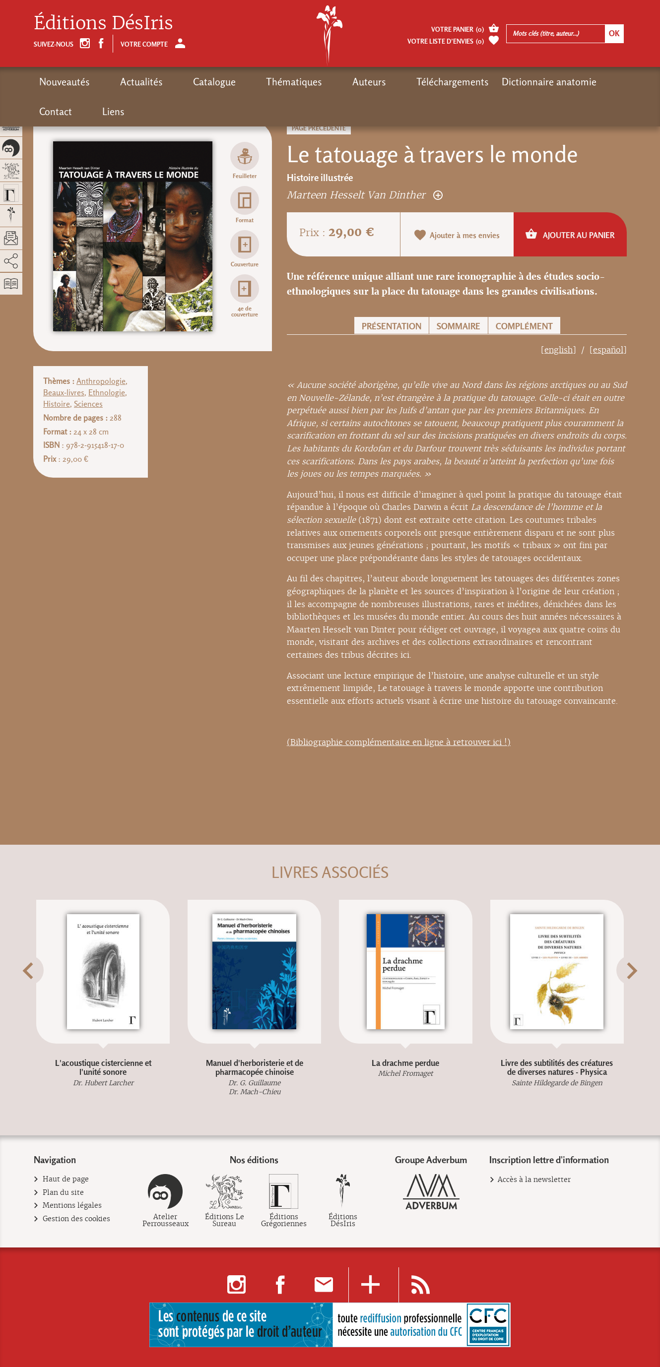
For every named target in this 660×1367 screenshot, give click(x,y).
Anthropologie (101, 381)
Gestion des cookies (76, 1219)
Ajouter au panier (570, 234)
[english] (558, 350)
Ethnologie (106, 392)
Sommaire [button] (458, 326)
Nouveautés (64, 82)
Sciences (88, 404)
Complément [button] (524, 326)
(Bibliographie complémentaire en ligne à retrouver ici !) (399, 742)
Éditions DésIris (103, 23)
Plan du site (63, 1192)
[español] (608, 350)
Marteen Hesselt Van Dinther (365, 194)
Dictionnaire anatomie (462, 82)
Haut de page (66, 1179)
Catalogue (179, 82)
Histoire (56, 404)
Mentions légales (72, 1205)
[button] (46, 995)
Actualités (124, 82)
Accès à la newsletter (534, 1179)
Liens (579, 82)
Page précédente (319, 128)
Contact (539, 82)
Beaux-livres (63, 392)
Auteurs (300, 82)
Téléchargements (366, 82)
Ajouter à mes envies (457, 235)
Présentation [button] (391, 326)
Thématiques (242, 82)
